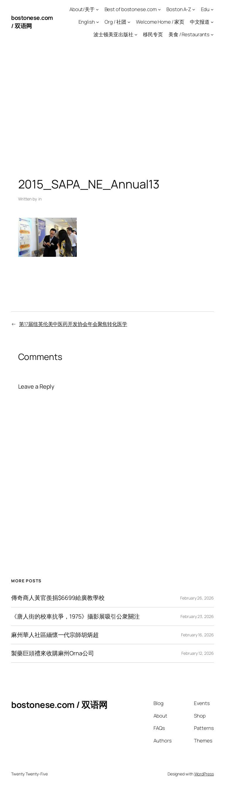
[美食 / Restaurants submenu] (212, 34)
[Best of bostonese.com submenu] (159, 9)
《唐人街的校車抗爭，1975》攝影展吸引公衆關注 (75, 616)
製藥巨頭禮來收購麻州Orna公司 (52, 653)
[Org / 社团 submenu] (128, 21)
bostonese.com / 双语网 (59, 705)
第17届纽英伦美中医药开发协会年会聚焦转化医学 (73, 324)
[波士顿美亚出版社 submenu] (135, 34)
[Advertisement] (112, 105)
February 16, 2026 (197, 635)
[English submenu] (97, 21)
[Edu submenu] (212, 9)
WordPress (204, 774)
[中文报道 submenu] (212, 21)
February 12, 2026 (197, 653)
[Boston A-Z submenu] (193, 9)
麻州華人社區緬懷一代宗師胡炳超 (55, 635)
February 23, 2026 (197, 616)
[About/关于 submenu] (97, 9)
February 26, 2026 (197, 598)
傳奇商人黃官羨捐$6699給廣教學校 (57, 598)
